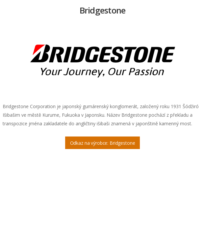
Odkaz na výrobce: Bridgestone (102, 143)
